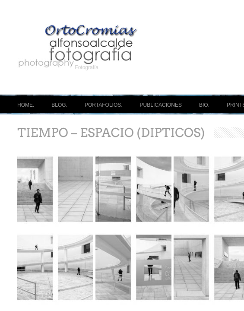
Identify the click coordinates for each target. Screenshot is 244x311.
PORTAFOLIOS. (104, 105)
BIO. (204, 105)
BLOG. (59, 105)
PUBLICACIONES (161, 105)
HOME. (25, 105)
